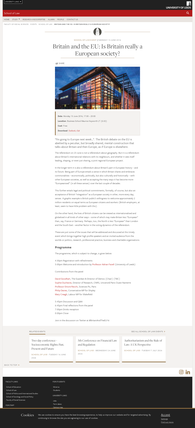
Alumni (51, 19)
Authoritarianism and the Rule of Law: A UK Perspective (143, 342)
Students (56, 390)
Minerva (56, 387)
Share (61, 63)
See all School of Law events (147, 331)
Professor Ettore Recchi (66, 286)
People (60, 19)
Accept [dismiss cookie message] (165, 414)
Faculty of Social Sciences (16, 24)
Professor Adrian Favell (103, 264)
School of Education (13, 387)
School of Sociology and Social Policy (19, 397)
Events (33, 24)
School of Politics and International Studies (22, 393)
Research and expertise (34, 19)
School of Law (12, 13)
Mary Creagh (61, 294)
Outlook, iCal (74, 130)
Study (15, 19)
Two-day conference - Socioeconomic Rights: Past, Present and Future (47, 344)
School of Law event (85, 40)
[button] (188, 13)
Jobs (54, 401)
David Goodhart (62, 278)
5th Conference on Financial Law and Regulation (97, 342)
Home (6, 19)
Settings (164, 418)
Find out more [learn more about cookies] (167, 422)
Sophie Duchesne (63, 282)
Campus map (58, 407)
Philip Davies (61, 290)
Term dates (57, 404)
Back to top (10, 364)
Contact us (72, 19)
